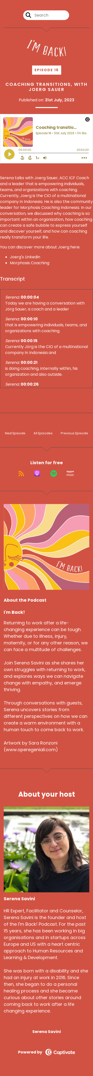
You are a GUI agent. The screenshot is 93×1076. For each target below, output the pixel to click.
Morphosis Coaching (29, 263)
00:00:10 (29, 319)
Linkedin (32, 257)
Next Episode (15, 433)
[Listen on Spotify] (53, 473)
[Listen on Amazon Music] (70, 473)
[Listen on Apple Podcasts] (37, 473)
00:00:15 (29, 341)
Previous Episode (74, 433)
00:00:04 (30, 297)
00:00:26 (30, 384)
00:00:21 (29, 362)
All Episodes (43, 433)
